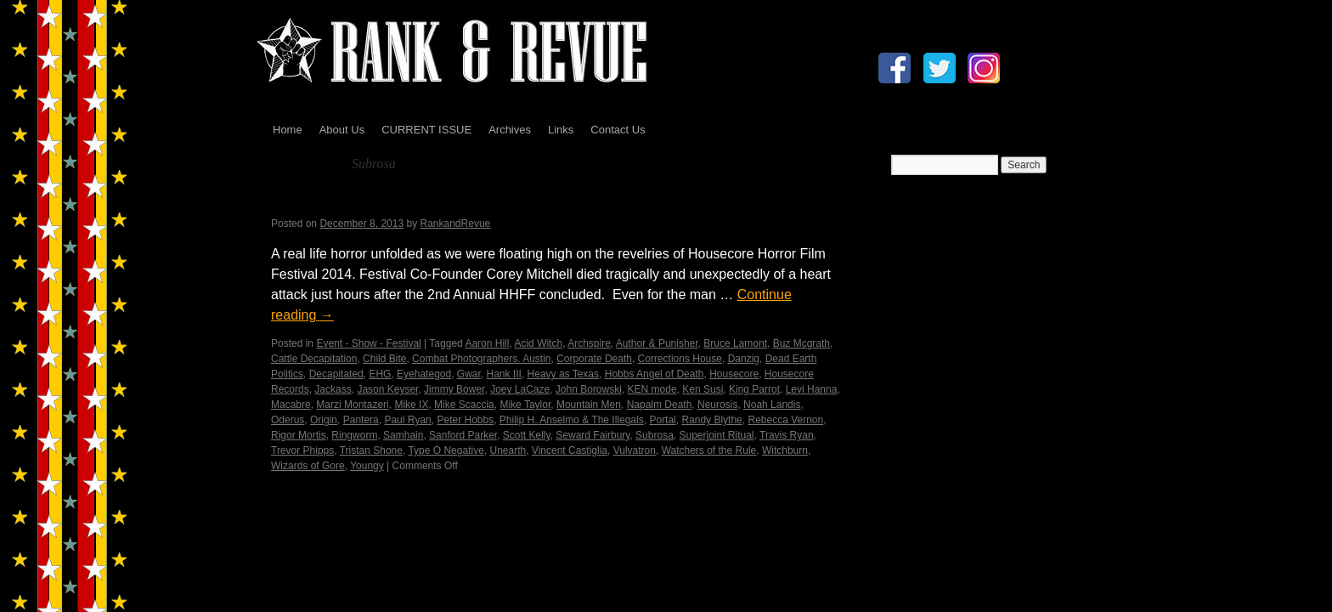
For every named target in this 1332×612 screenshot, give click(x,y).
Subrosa (654, 435)
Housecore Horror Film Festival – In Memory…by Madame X (524, 202)
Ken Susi (702, 389)
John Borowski (589, 389)
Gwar (469, 374)
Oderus (287, 420)
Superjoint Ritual (716, 435)
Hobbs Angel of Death (654, 374)
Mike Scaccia (464, 405)
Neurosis (717, 405)
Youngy (367, 466)
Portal (662, 420)
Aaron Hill (487, 343)
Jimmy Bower (454, 389)
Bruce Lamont (735, 343)
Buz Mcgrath (801, 343)
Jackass (332, 389)
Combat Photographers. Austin (481, 359)
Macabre (291, 405)
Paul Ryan (407, 420)
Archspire (589, 343)
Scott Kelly (526, 435)
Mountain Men (588, 405)
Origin (323, 420)
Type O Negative (445, 450)
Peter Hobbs (465, 420)
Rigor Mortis (298, 435)
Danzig (743, 359)
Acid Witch (538, 343)
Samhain (403, 435)
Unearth (507, 450)
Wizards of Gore (308, 466)
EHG (380, 374)
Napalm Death (659, 405)
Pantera (361, 420)
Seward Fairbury (592, 435)
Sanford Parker (463, 435)
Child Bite (384, 359)
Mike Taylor (525, 405)
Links (560, 129)
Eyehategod (424, 374)
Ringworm (354, 435)
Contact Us (617, 129)
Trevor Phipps (302, 450)
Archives (509, 129)
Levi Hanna (812, 389)
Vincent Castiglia (569, 450)
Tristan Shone (371, 450)
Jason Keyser (387, 389)
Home (287, 129)
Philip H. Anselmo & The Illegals (572, 420)
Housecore (734, 374)
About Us (341, 129)
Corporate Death (594, 359)
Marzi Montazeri (352, 405)
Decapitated (336, 374)
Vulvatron (634, 450)
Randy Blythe (711, 420)
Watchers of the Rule (709, 450)
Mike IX (411, 405)
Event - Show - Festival (368, 343)
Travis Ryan (786, 435)
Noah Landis (771, 405)
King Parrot (754, 389)
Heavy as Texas (564, 374)
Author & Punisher (657, 343)
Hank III (504, 374)
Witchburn (785, 450)
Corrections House (680, 359)
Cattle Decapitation (314, 359)
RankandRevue (455, 224)
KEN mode (652, 389)
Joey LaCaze (520, 389)
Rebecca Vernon (785, 420)
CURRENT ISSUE (426, 129)
